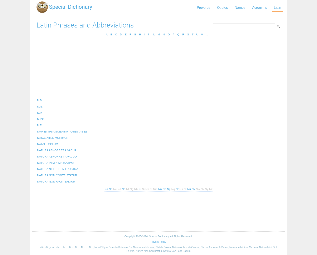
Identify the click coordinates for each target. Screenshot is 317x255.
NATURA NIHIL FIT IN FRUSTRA (57, 169)
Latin (277, 7)
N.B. (40, 100)
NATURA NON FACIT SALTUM (56, 181)
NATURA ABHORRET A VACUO (57, 156)
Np (169, 189)
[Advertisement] (158, 69)
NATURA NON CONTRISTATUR (57, 175)
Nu (189, 189)
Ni (139, 189)
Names (240, 7)
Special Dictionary (70, 7)
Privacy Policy (158, 241)
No (164, 189)
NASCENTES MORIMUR (52, 137)
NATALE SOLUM (47, 144)
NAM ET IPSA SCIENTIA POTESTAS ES (62, 131)
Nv (193, 189)
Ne (123, 189)
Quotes (222, 7)
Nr (177, 189)
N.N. (40, 106)
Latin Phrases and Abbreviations (85, 25)
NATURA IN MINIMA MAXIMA (55, 162)
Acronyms (259, 7)
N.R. (40, 125)
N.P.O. (41, 119)
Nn (160, 189)
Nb (110, 189)
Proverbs (203, 7)
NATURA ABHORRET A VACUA (57, 150)
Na (106, 189)
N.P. (39, 112)
